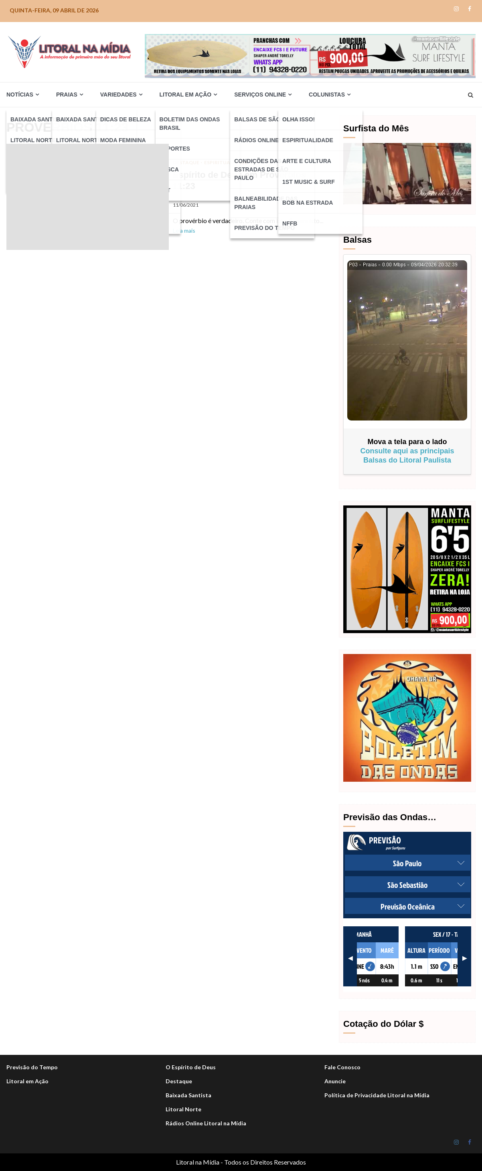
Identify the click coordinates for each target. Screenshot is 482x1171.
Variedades (118, 94)
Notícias (19, 94)
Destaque (179, 1081)
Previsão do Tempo (32, 1067)
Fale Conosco (342, 1067)
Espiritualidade (226, 162)
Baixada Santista (188, 1095)
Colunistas (327, 94)
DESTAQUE (186, 162)
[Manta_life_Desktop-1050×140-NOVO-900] (310, 55)
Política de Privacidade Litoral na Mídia (376, 1095)
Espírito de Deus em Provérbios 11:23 (87, 197)
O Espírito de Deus (191, 1067)
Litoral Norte (183, 1109)
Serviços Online (260, 94)
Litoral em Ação (186, 94)
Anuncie (335, 1081)
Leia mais (184, 230)
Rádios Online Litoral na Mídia (206, 1123)
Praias (66, 94)
